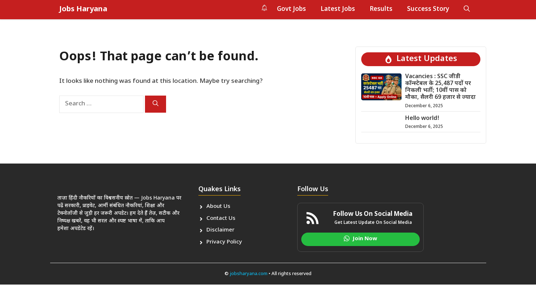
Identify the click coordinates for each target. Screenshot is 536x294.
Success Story (428, 9)
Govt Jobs (291, 9)
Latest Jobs (338, 9)
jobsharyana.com (248, 274)
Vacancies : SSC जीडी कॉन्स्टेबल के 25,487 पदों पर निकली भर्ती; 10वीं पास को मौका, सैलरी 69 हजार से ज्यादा (440, 87)
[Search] (155, 104)
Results (381, 9)
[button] (466, 9)
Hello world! (422, 118)
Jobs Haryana (83, 9)
